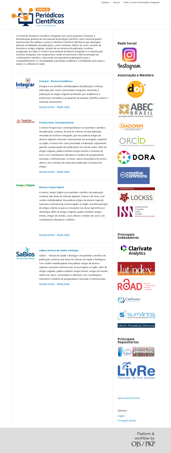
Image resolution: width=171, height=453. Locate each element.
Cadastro (105, 2)
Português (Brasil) (127, 420)
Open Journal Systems (129, 398)
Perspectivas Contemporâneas (56, 122)
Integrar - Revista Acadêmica (56, 81)
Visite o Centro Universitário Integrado (142, 2)
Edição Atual (63, 106)
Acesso (116, 2)
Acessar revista (47, 106)
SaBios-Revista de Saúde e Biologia (58, 250)
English (121, 415)
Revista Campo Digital (51, 187)
